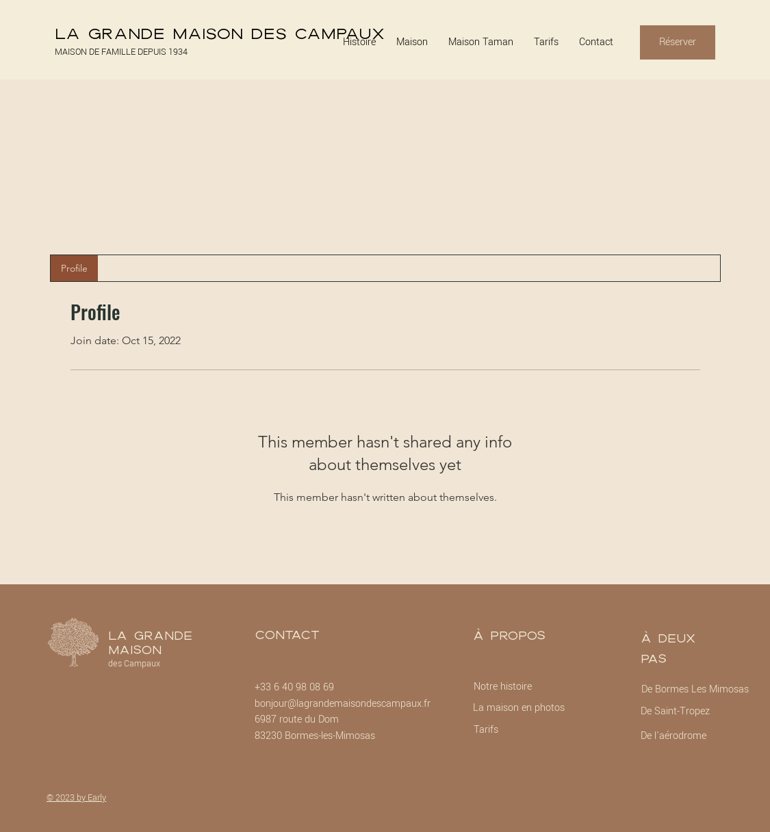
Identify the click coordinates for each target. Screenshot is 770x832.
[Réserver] (677, 42)
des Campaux (134, 664)
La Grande (150, 635)
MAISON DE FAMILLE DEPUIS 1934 (121, 52)
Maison (135, 649)
